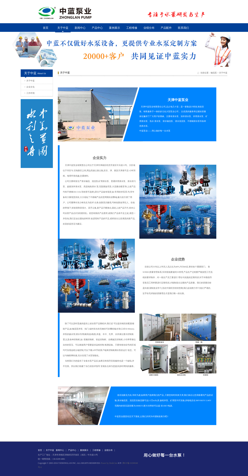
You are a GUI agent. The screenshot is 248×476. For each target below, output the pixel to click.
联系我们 (183, 27)
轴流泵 (214, 73)
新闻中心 (80, 27)
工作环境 (29, 93)
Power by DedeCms (109, 463)
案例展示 (114, 27)
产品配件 (166, 27)
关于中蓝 (29, 81)
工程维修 (131, 27)
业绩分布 (148, 27)
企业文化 (29, 87)
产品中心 (97, 27)
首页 (45, 27)
